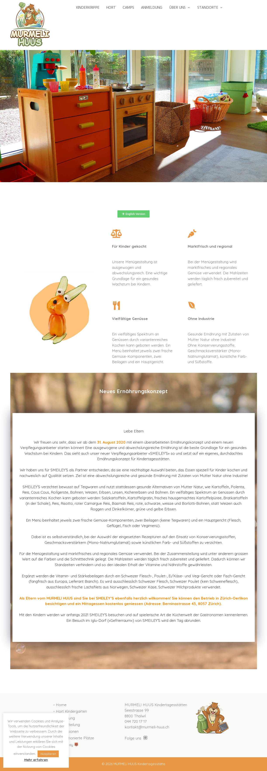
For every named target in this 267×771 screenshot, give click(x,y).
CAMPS (128, 7)
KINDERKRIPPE (87, 7)
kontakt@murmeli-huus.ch (147, 727)
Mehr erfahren (36, 760)
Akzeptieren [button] (48, 753)
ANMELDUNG (151, 7)
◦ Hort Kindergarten (70, 711)
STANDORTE (211, 7)
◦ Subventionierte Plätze (73, 738)
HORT (111, 7)
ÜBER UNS (181, 7)
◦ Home (60, 704)
